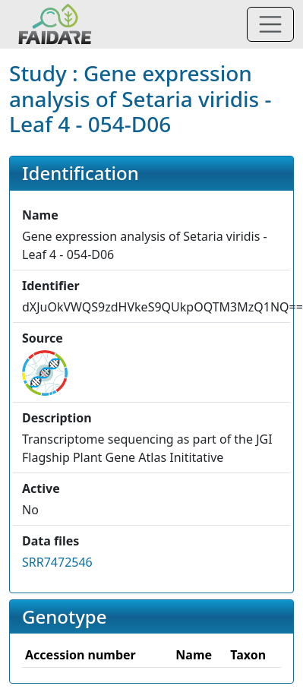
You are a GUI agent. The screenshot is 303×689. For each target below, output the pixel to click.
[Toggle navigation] (270, 24)
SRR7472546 (57, 562)
